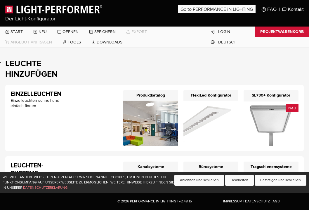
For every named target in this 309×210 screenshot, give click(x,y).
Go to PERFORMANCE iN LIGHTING (216, 9)
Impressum (232, 201)
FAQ (269, 9)
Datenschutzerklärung (45, 188)
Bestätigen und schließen (280, 180)
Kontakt (293, 9)
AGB (276, 201)
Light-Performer (55, 9)
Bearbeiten (239, 180)
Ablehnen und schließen (199, 180)
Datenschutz (257, 201)
